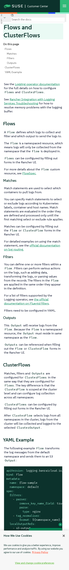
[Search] (38, 19)
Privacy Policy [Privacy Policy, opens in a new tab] (40, 552)
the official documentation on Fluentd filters (26, 301)
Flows (8, 49)
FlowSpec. (29, 173)
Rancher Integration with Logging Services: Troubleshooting (29, 101)
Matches (12, 53)
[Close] (64, 536)
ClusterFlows (12, 67)
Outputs (11, 63)
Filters (10, 58)
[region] (34, 550)
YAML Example (13, 72)
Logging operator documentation (37, 84)
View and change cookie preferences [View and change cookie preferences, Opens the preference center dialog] (34, 563)
